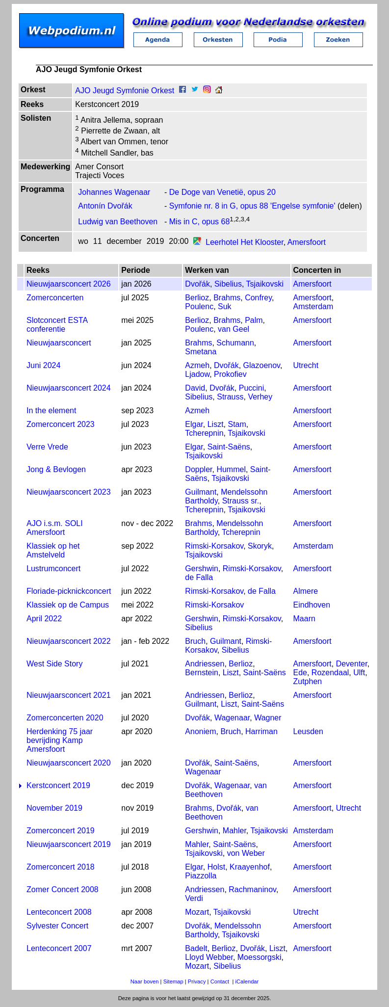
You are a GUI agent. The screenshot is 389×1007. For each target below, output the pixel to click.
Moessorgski (259, 957)
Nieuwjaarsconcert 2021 (68, 695)
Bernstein (201, 672)
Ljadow (197, 374)
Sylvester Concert (57, 926)
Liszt (215, 424)
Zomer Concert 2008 (62, 889)
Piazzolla (200, 876)
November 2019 (54, 808)
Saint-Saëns (228, 447)
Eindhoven (312, 605)
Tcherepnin (204, 433)
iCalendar (247, 981)
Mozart (197, 912)
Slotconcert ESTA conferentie (56, 324)
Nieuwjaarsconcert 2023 (68, 492)
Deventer (351, 664)
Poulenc (199, 306)
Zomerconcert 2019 (60, 830)
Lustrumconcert (53, 568)
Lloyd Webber (209, 957)
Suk (225, 306)
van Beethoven (221, 812)
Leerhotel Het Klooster (244, 242)
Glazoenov (261, 365)
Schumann (235, 343)
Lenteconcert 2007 (59, 948)
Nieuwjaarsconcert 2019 (68, 844)
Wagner (267, 718)
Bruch (195, 641)
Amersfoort (306, 242)
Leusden (308, 731)
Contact (220, 981)
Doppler (198, 469)
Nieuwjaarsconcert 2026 (68, 284)
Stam (237, 424)
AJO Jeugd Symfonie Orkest (124, 90)
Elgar (194, 424)
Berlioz (197, 297)
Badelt (196, 948)
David (195, 388)
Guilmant (200, 492)
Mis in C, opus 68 (199, 221)
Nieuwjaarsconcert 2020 (68, 763)
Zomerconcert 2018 (60, 867)
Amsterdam (313, 306)
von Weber (246, 853)
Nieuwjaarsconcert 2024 (68, 388)
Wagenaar (232, 718)
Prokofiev (230, 374)
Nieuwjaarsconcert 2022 (68, 641)
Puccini (251, 388)
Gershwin (201, 568)
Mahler (234, 830)
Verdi (194, 898)
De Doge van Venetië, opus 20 (222, 192)
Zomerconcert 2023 (60, 424)
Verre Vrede (47, 447)
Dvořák (197, 284)
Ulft (359, 672)
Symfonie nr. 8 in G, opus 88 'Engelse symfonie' (252, 206)
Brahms (226, 297)
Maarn (304, 618)
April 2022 (44, 618)
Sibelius (228, 284)
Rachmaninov (252, 889)
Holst (216, 867)
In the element (51, 410)
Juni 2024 (43, 365)
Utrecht (306, 365)
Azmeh (197, 365)
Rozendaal (330, 672)
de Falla (199, 577)
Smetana (200, 351)
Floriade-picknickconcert (68, 591)
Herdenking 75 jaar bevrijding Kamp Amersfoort (59, 740)
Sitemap (173, 981)
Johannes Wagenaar (114, 192)
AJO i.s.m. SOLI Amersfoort (54, 527)
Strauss (230, 397)
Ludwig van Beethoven (117, 221)
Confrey (258, 297)
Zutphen (307, 681)
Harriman (261, 731)
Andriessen (204, 664)
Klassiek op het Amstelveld (53, 550)
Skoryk (260, 546)
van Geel (233, 329)
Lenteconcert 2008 (59, 912)
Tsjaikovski (265, 284)
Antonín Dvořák (105, 206)
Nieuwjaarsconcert (58, 343)
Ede (300, 672)
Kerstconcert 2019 (58, 785)
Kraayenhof (250, 867)
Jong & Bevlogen (56, 469)
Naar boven (144, 981)
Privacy (197, 981)
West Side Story (54, 664)
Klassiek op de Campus (67, 605)
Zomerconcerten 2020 (65, 718)
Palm (253, 320)
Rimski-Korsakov (214, 546)
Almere (305, 591)
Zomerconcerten (55, 297)
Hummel (231, 469)
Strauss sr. (240, 501)
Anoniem (200, 731)
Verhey (260, 397)
